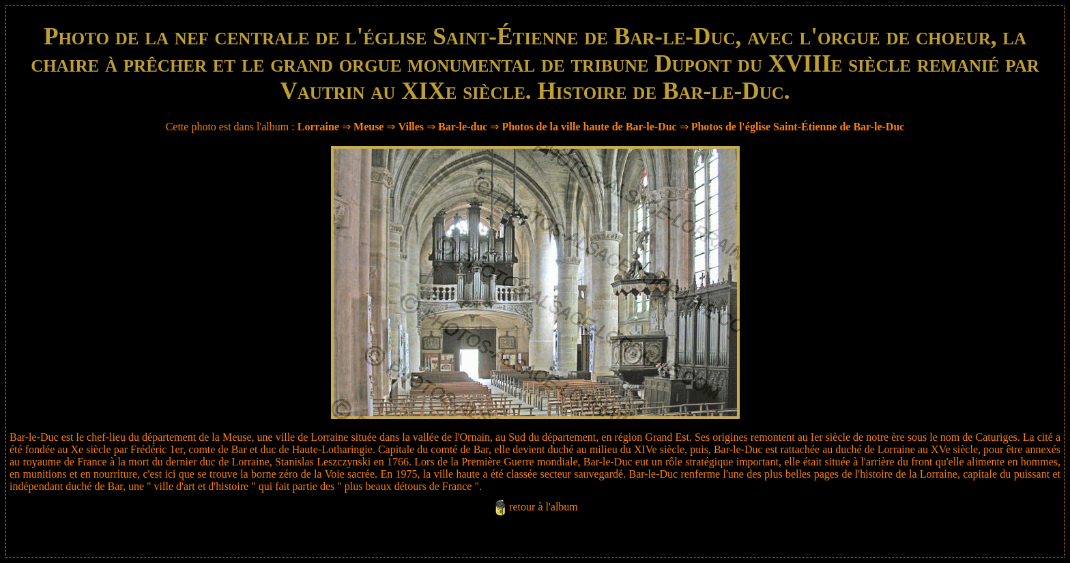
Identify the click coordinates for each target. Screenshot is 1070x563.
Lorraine (318, 126)
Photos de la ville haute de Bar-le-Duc (589, 126)
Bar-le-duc (462, 126)
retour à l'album (543, 507)
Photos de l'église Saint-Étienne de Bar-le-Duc (798, 126)
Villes (411, 126)
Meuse (368, 126)
